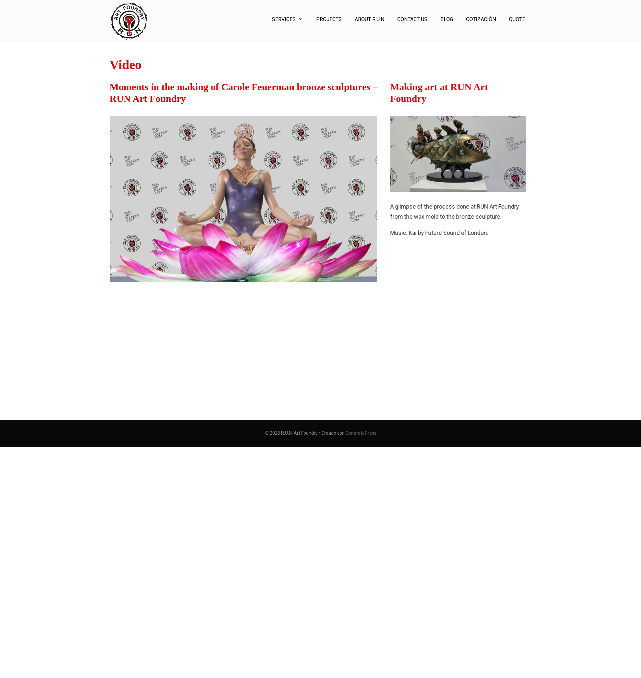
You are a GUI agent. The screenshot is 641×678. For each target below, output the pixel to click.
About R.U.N (369, 19)
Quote (517, 19)
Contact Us (412, 19)
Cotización (481, 19)
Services (291, 19)
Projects (329, 19)
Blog (446, 19)
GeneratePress (361, 433)
